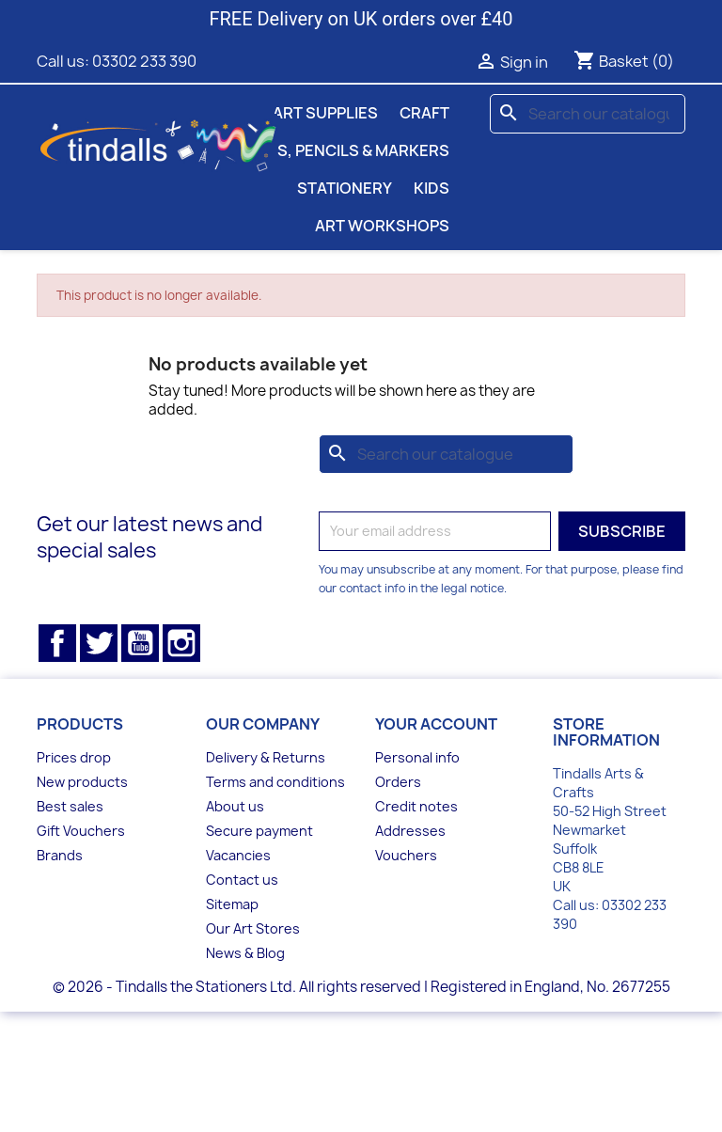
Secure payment (259, 831)
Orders (398, 782)
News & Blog (245, 953)
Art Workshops (382, 225)
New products (82, 782)
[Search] (587, 114)
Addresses (410, 831)
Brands (60, 855)
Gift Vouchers (81, 831)
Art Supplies (325, 112)
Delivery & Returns (265, 757)
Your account (436, 724)
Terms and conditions (275, 782)
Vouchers (406, 855)
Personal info (417, 757)
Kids (431, 188)
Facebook (57, 643)
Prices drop (74, 757)
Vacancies (238, 855)
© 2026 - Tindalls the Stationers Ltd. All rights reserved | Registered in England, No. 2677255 (361, 987)
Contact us (242, 879)
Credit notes (416, 806)
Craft (424, 112)
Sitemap (232, 904)
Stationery (344, 188)
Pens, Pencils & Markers (348, 150)
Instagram (181, 643)
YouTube (140, 643)
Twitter (99, 643)
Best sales (70, 806)
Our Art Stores (253, 928)
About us (235, 806)
